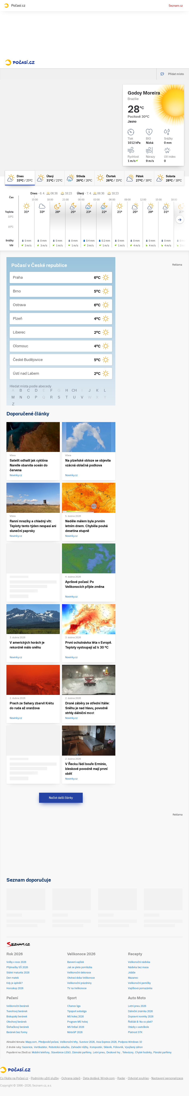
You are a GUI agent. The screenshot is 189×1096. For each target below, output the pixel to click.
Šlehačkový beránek (17, 1027)
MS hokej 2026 (75, 1016)
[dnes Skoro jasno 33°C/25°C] (20, 178)
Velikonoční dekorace (79, 972)
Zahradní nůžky (79, 1047)
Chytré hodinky (143, 1052)
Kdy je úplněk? (14, 983)
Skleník (108, 1047)
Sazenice (27, 1047)
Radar (121, 1078)
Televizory (127, 1052)
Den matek (12, 977)
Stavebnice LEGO (61, 1052)
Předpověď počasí (48, 1042)
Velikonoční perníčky (139, 983)
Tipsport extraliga (77, 1011)
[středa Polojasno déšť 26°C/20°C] (79, 178)
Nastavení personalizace (167, 1078)
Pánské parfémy (162, 1052)
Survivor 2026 (87, 1042)
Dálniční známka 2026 (140, 1011)
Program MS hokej (77, 1021)
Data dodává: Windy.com (99, 1078)
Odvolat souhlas (138, 1078)
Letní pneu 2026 (137, 1006)
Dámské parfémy (81, 1052)
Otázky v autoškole (138, 1027)
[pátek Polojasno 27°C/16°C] (139, 178)
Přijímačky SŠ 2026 (17, 967)
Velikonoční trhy (69, 1042)
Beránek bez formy (16, 1032)
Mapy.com (31, 1042)
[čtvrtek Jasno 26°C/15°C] (109, 178)
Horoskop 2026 (14, 988)
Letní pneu (99, 1052)
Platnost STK (135, 1032)
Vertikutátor (40, 1047)
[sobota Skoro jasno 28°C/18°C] (169, 178)
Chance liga (74, 1006)
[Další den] (180, 219)
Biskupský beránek (16, 1016)
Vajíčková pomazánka (140, 988)
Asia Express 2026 (106, 1042)
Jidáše (131, 972)
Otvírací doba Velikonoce (81, 977)
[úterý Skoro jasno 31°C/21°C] (50, 178)
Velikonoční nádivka (139, 962)
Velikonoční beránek (17, 1006)
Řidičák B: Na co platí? (140, 1021)
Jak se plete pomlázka (79, 967)
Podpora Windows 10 (130, 1042)
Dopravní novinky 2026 (140, 1016)
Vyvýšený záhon (134, 1047)
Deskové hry (113, 1052)
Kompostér (96, 1047)
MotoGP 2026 (75, 1032)
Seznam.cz (176, 5)
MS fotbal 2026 (75, 1027)
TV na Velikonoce (77, 988)
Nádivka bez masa (138, 967)
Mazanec (133, 977)
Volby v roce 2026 (16, 962)
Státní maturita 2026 (17, 972)
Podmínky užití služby (45, 1078)
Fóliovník (118, 1047)
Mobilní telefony (41, 1052)
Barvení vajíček (75, 962)
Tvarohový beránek (16, 1011)
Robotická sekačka (59, 1047)
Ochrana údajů (70, 1078)
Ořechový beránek (16, 1021)
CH (74, 390)
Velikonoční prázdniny (79, 983)
